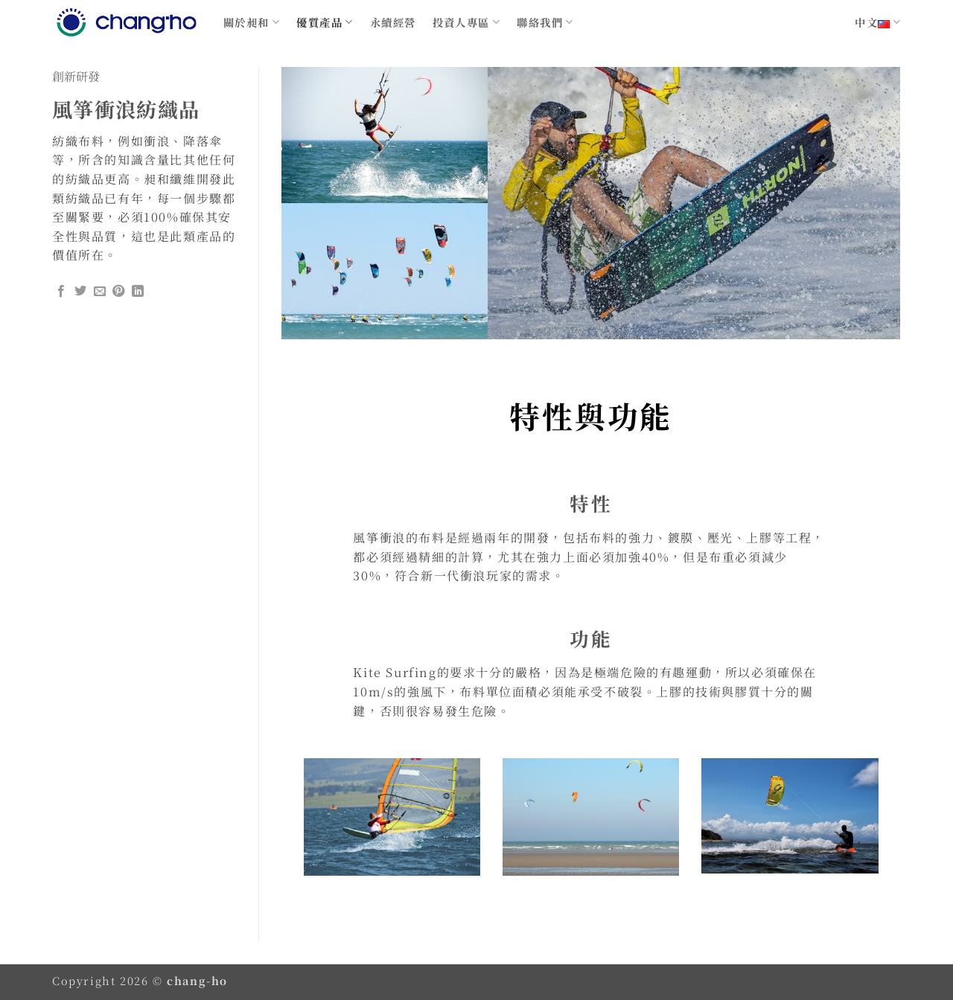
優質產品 (324, 22)
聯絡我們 (545, 22)
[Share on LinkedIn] (138, 291)
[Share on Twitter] (81, 291)
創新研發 (76, 76)
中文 (878, 22)
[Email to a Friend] (100, 291)
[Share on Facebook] (61, 291)
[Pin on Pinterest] (119, 291)
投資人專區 (467, 22)
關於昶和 (251, 22)
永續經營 (393, 22)
